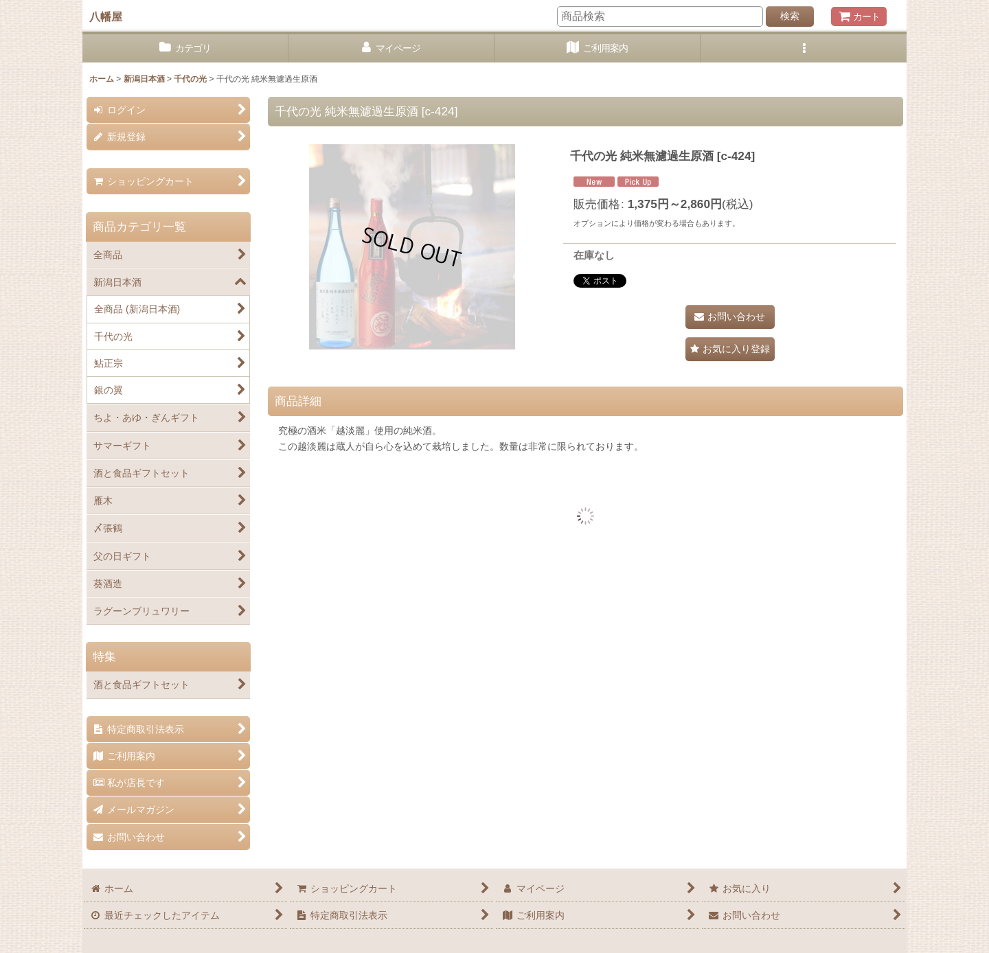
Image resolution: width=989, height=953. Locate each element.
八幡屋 (105, 16)
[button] (804, 48)
